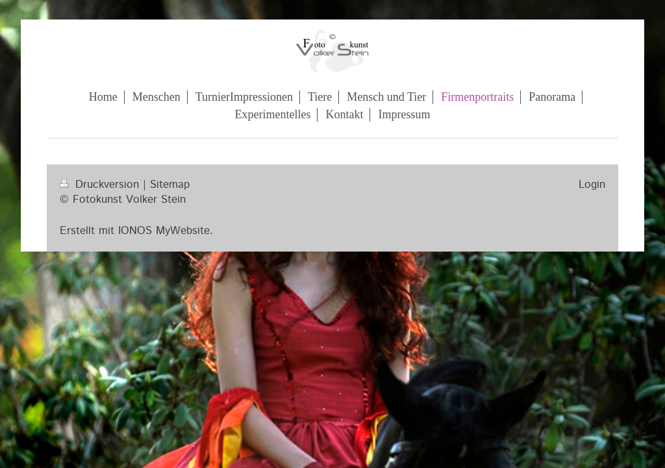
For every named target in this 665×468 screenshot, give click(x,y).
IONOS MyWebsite (164, 231)
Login (592, 184)
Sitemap (170, 184)
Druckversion (101, 184)
